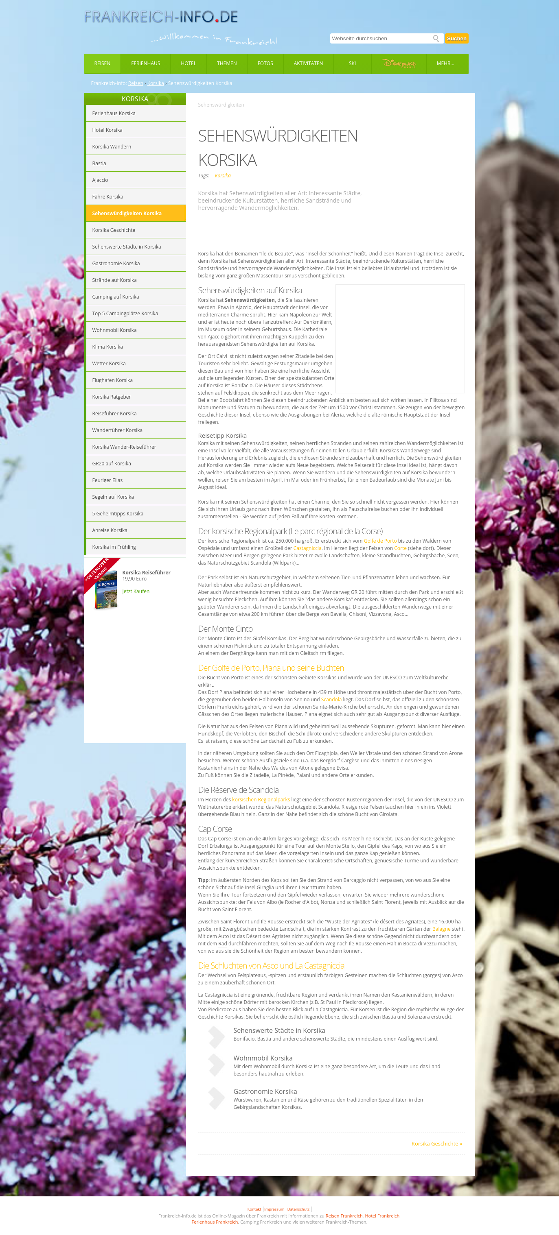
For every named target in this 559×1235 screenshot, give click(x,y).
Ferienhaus (145, 63)
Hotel (188, 63)
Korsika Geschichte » (437, 1143)
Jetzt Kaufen (136, 591)
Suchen (457, 38)
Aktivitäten (308, 63)
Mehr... (445, 63)
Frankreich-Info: (109, 83)
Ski (352, 63)
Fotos (265, 63)
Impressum (274, 1209)
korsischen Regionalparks (261, 799)
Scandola (331, 699)
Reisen (102, 63)
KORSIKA (135, 98)
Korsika (155, 83)
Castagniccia (308, 548)
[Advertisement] (135, 684)
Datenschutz (298, 1209)
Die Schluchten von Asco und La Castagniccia (271, 965)
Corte (400, 548)
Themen (227, 63)
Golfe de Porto (380, 540)
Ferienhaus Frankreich (215, 1222)
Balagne (441, 928)
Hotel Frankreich (382, 1216)
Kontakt (254, 1209)
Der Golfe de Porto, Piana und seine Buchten (271, 667)
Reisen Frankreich (344, 1216)
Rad (222, 943)
